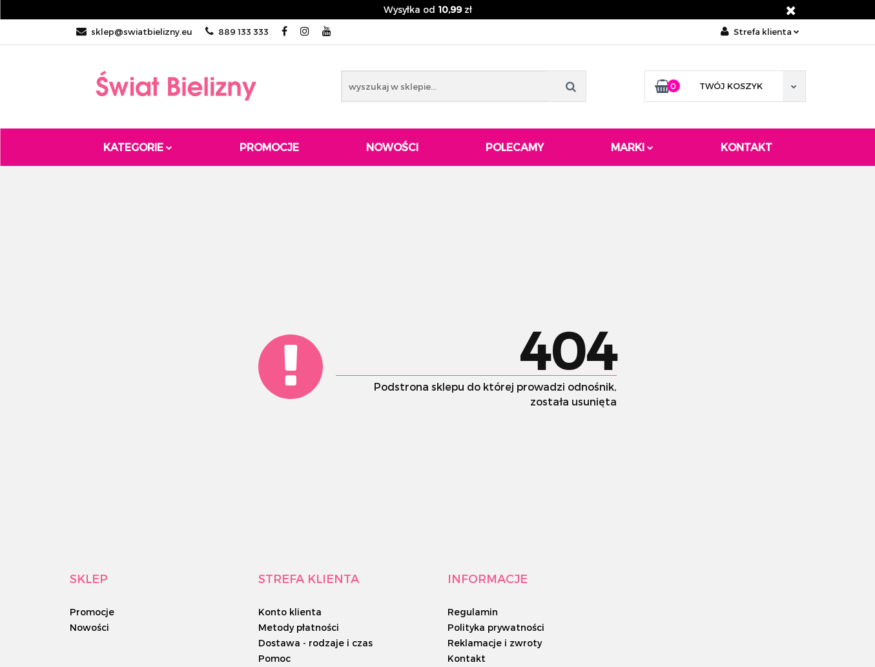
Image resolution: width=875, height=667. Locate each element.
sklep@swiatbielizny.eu (134, 31)
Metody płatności (298, 627)
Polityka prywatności (496, 627)
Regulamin (473, 611)
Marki (632, 147)
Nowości (392, 147)
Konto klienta (290, 611)
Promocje (269, 147)
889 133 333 (237, 31)
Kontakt (746, 147)
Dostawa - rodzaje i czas (315, 642)
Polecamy (515, 147)
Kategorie (137, 147)
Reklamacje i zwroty (495, 642)
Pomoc (274, 658)
